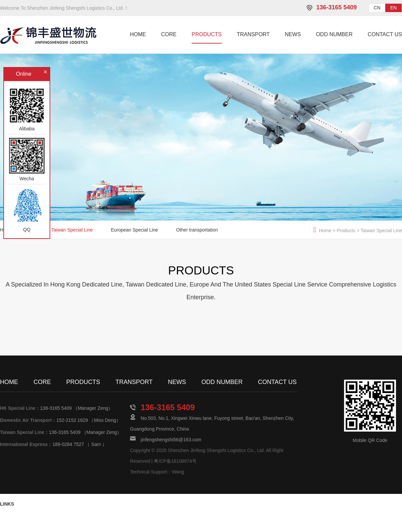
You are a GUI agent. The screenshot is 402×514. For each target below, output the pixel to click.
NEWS (293, 34)
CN (377, 7)
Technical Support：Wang (157, 471)
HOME (138, 34)
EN (393, 7)
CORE (169, 34)
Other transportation (197, 230)
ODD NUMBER (334, 34)
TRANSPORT (253, 34)
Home (325, 230)
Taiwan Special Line (381, 230)
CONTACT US (384, 34)
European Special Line (134, 230)
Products (346, 230)
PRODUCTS (207, 34)
